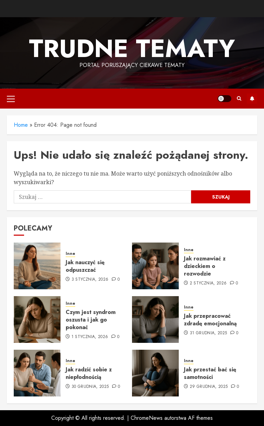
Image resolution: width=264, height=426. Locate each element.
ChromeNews (147, 418)
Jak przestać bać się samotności (210, 373)
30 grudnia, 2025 (90, 387)
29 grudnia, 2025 (209, 387)
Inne (70, 254)
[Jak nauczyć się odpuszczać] (37, 266)
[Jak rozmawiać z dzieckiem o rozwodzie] (155, 266)
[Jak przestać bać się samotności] (155, 373)
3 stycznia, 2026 (90, 279)
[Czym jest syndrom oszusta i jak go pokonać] (37, 319)
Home (21, 125)
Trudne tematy (132, 48)
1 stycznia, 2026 (90, 337)
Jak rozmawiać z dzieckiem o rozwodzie (205, 266)
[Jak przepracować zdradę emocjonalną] (155, 319)
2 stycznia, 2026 (208, 283)
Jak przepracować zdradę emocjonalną (210, 319)
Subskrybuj (252, 98)
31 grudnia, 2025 (208, 333)
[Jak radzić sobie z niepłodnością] (37, 373)
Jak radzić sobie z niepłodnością (89, 373)
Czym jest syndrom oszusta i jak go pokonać (91, 320)
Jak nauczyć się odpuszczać (85, 266)
